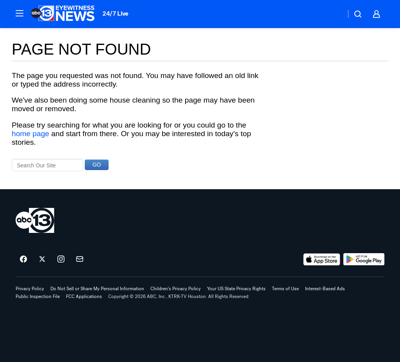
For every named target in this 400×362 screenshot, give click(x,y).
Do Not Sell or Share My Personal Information (97, 288)
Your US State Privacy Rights (236, 288)
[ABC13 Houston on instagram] (61, 259)
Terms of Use (285, 288)
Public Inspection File (38, 296)
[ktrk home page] (35, 220)
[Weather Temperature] (333, 14)
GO (97, 164)
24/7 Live (115, 13)
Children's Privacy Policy (175, 288)
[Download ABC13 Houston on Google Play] (363, 259)
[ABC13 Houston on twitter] (42, 259)
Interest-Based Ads (325, 288)
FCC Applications (84, 296)
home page (30, 134)
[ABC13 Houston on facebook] (23, 259)
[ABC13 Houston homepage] (63, 14)
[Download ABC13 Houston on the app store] (322, 259)
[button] (19, 13)
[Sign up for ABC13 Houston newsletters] (80, 259)
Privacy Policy (30, 288)
